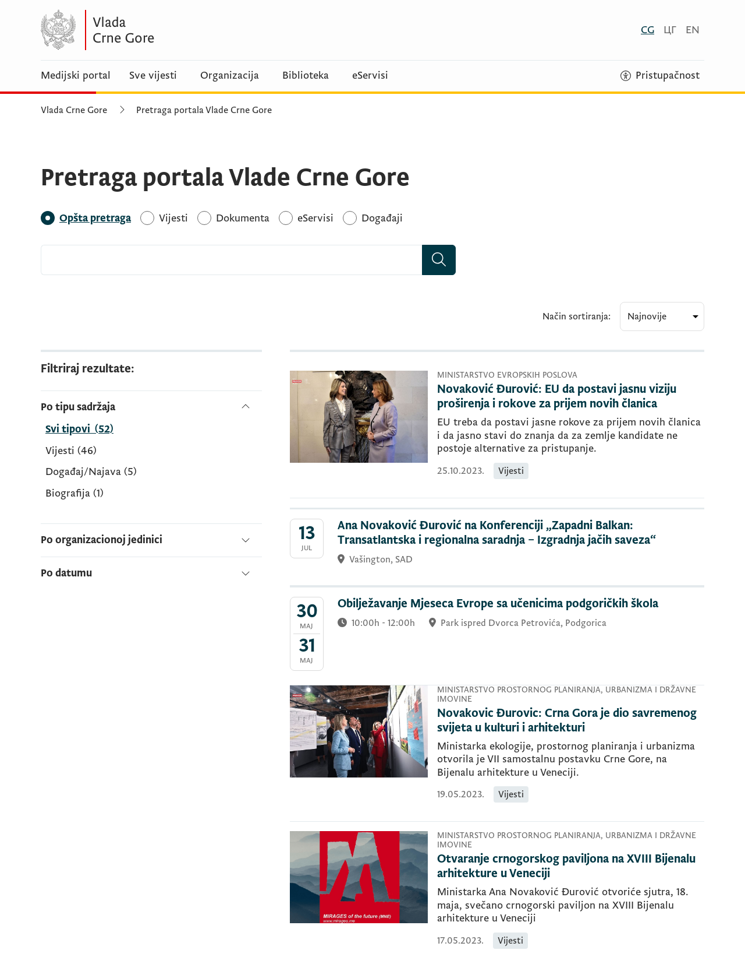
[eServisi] (315, 218)
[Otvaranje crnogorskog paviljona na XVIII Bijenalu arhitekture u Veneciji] (570, 866)
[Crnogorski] (647, 30)
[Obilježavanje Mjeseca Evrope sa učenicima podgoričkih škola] (497, 636)
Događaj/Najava (91, 472)
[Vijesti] (173, 218)
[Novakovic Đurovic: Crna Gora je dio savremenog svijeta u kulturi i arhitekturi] (570, 721)
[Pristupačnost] (660, 76)
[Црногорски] (670, 30)
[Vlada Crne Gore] (154, 30)
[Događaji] (382, 218)
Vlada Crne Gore (74, 110)
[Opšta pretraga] (95, 218)
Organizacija (229, 76)
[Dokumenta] (242, 218)
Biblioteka (305, 76)
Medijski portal (76, 76)
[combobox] (231, 260)
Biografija (74, 493)
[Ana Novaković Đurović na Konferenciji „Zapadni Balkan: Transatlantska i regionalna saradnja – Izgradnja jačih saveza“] (497, 547)
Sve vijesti (153, 76)
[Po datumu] (151, 568)
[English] (693, 30)
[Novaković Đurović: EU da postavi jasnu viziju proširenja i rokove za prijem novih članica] (570, 396)
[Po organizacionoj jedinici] (151, 540)
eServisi (370, 76)
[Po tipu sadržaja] (151, 407)
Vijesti (71, 451)
